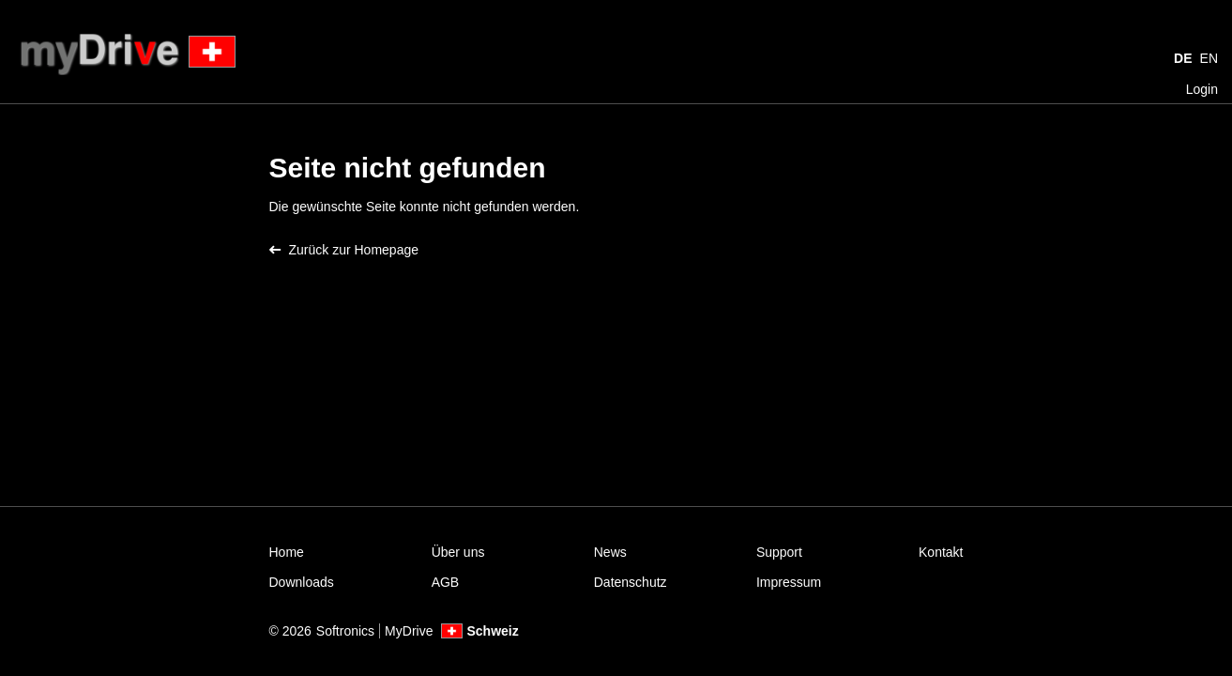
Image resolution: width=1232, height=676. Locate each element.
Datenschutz (630, 582)
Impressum (788, 582)
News (610, 552)
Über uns (458, 552)
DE (1183, 58)
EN (1209, 58)
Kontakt (941, 552)
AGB (446, 582)
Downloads (301, 582)
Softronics (345, 630)
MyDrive (409, 630)
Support (779, 552)
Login (1202, 89)
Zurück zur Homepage (344, 249)
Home (286, 552)
